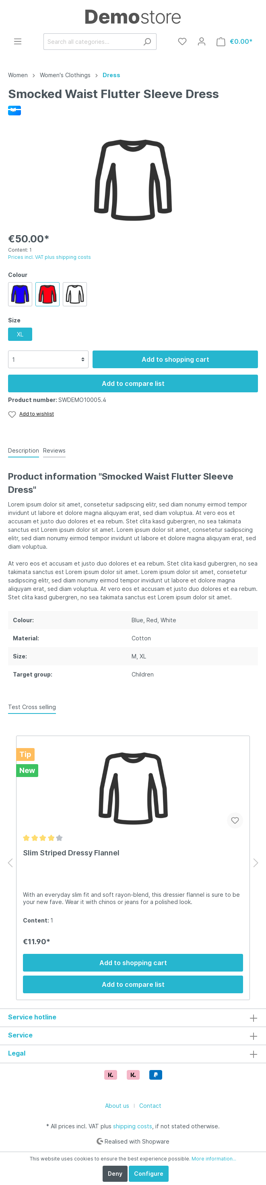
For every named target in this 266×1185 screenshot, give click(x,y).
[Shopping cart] (234, 41)
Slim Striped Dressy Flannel (71, 853)
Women (18, 75)
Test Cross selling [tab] (32, 706)
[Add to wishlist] (235, 820)
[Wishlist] (182, 41)
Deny (115, 1173)
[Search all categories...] (90, 41)
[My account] (201, 41)
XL (20, 334)
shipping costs (132, 1126)
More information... (214, 1159)
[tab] (23, 450)
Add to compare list (133, 383)
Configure (148, 1173)
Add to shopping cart (175, 359)
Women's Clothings (65, 75)
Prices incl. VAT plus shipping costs (49, 257)
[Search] (147, 41)
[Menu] (17, 41)
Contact (150, 1105)
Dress (111, 75)
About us (117, 1105)
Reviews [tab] (54, 450)
